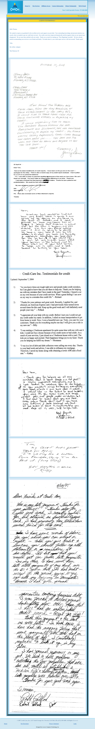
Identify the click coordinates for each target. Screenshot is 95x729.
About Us (27, 6)
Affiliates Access (45, 6)
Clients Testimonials (70, 6)
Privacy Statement (54, 723)
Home (5, 723)
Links (75, 723)
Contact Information (57, 6)
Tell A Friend (82, 6)
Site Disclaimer (25, 723)
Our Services (36, 6)
